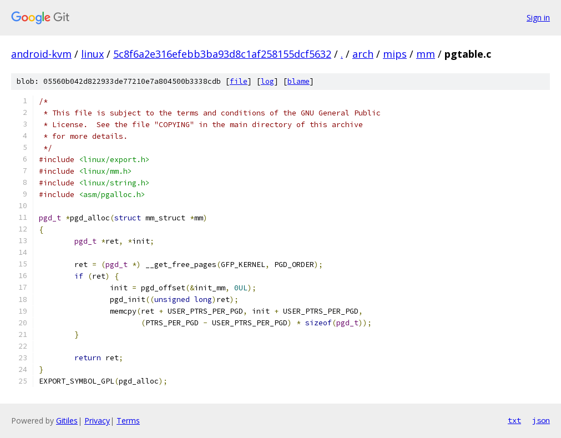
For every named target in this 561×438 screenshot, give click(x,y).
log (267, 81)
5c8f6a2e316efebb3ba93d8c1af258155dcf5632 (222, 54)
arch (362, 54)
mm (425, 54)
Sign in (538, 17)
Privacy (97, 420)
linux (92, 54)
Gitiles (67, 420)
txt (514, 420)
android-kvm (41, 54)
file (238, 81)
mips (395, 54)
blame (298, 81)
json (541, 420)
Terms (128, 420)
